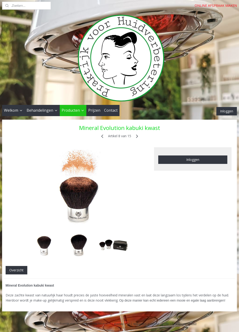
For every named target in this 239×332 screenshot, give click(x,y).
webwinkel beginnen (146, 323)
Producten (73, 110)
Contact (111, 110)
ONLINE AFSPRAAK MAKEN (216, 5)
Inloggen (226, 111)
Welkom (13, 110)
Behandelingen (42, 110)
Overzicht (16, 270)
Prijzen (94, 110)
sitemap (119, 323)
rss (128, 323)
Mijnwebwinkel (187, 323)
